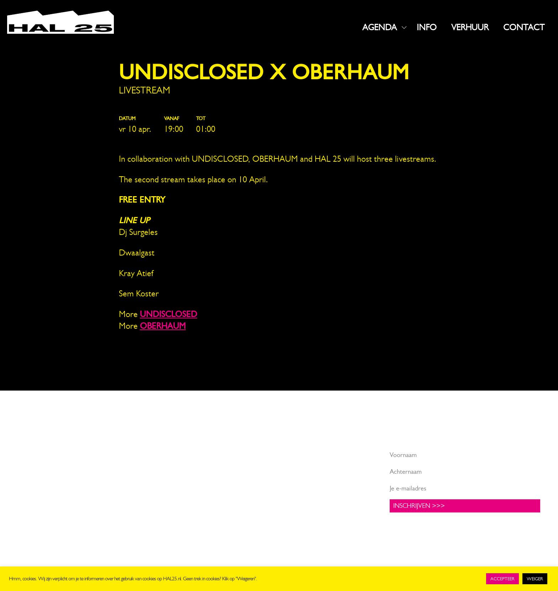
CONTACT (523, 27)
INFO (427, 27)
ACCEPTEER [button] (502, 578)
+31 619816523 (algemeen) (54, 490)
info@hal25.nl (35, 481)
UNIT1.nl (94, 508)
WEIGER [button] (535, 578)
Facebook (220, 454)
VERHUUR (470, 27)
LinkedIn (218, 476)
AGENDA (379, 27)
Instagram (220, 465)
